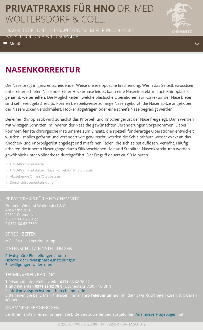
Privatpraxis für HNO (60, 8)
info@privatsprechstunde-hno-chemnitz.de (46, 290)
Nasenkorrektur (59, 170)
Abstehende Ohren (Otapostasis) (36, 176)
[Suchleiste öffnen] (197, 44)
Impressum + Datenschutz (123, 324)
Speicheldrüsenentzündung (31, 182)
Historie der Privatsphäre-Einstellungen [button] (40, 260)
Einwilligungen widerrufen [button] (28, 264)
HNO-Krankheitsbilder (27, 164)
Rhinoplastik (83, 170)
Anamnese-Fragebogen (156, 314)
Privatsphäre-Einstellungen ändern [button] (36, 255)
